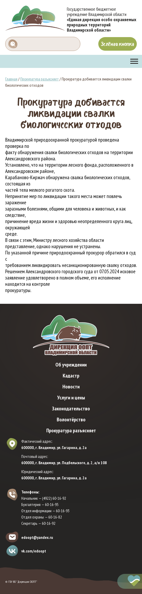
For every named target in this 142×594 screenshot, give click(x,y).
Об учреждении (71, 364)
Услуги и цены (71, 397)
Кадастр (71, 375)
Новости (71, 386)
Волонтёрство (71, 419)
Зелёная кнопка (117, 44)
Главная (11, 78)
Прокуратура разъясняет (39, 78)
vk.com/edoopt (33, 551)
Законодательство (71, 408)
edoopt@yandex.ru (37, 537)
